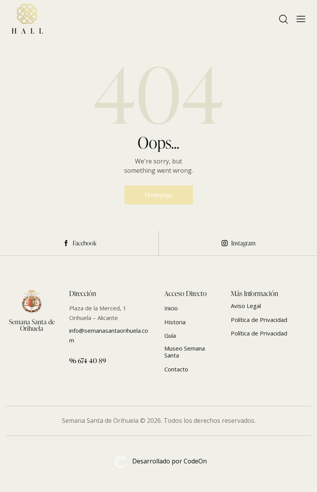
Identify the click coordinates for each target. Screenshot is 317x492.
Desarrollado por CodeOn (159, 461)
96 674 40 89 (87, 360)
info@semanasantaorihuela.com (108, 335)
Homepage (159, 195)
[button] (301, 19)
